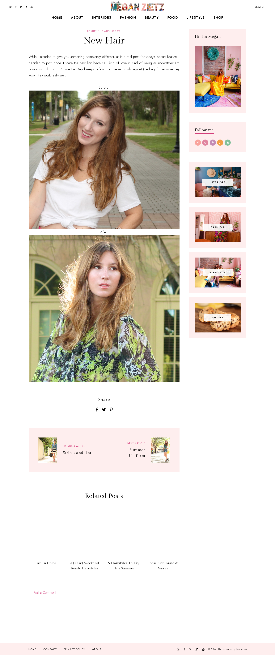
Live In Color (45, 563)
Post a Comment (44, 592)
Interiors (101, 17)
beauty (92, 31)
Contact (50, 649)
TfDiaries (221, 649)
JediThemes (241, 649)
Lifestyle (196, 17)
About (77, 17)
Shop (218, 17)
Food (172, 17)
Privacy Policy (74, 649)
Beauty (152, 17)
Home (57, 17)
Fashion (128, 17)
